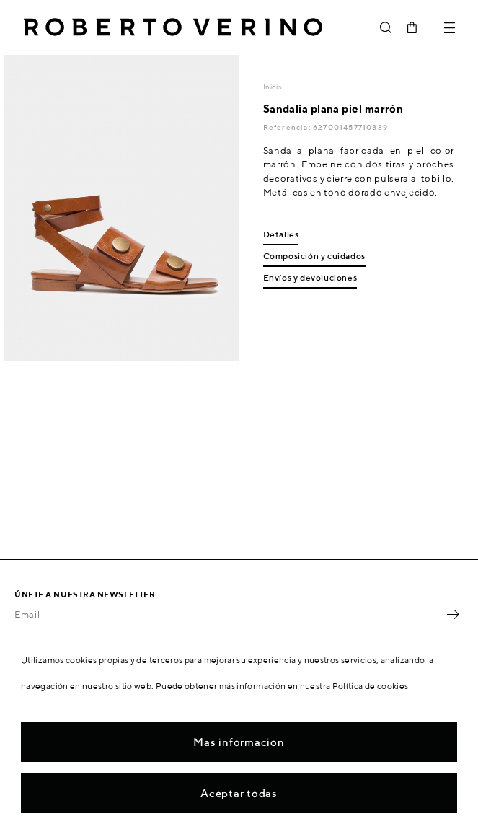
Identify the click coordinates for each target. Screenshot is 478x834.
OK (453, 614)
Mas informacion (238, 742)
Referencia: (288, 127)
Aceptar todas (239, 793)
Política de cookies (370, 685)
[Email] (228, 614)
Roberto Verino (173, 27)
